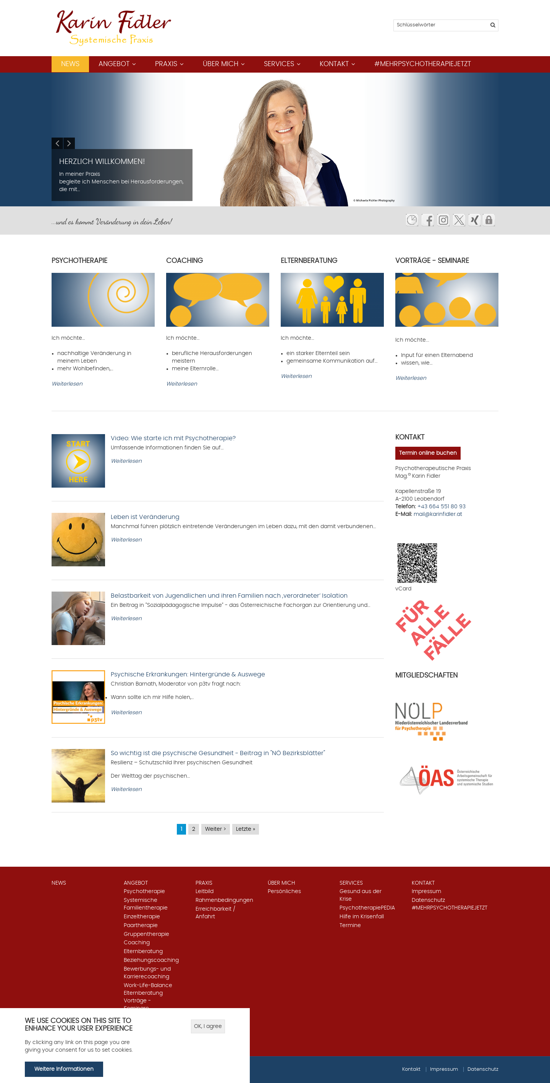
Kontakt (334, 64)
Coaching (137, 942)
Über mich (220, 64)
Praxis (166, 64)
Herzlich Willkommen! (102, 161)
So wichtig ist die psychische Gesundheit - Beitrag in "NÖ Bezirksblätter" (218, 753)
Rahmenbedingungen (224, 900)
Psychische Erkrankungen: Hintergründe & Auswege (188, 674)
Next (69, 143)
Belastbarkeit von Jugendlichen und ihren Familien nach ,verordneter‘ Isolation (229, 596)
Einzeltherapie (142, 916)
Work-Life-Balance (148, 985)
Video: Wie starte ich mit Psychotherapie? (173, 438)
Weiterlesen (67, 384)
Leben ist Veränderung (145, 517)
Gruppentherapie (146, 934)
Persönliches (284, 891)
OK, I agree (208, 1026)
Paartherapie (141, 925)
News (70, 64)
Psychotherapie (144, 891)
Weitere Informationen (64, 1069)
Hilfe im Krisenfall (362, 916)
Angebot (114, 64)
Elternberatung (143, 951)
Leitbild (205, 891)
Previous (57, 143)
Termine (350, 925)
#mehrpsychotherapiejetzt (422, 64)
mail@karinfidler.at (438, 514)
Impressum (426, 891)
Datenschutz (428, 900)
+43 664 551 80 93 (441, 506)
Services (279, 64)
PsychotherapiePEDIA (367, 908)
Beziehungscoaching (151, 960)
